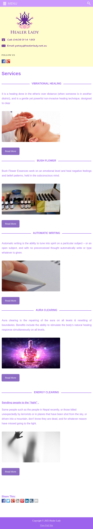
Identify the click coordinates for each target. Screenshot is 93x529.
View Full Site (46, 525)
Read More (10, 151)
